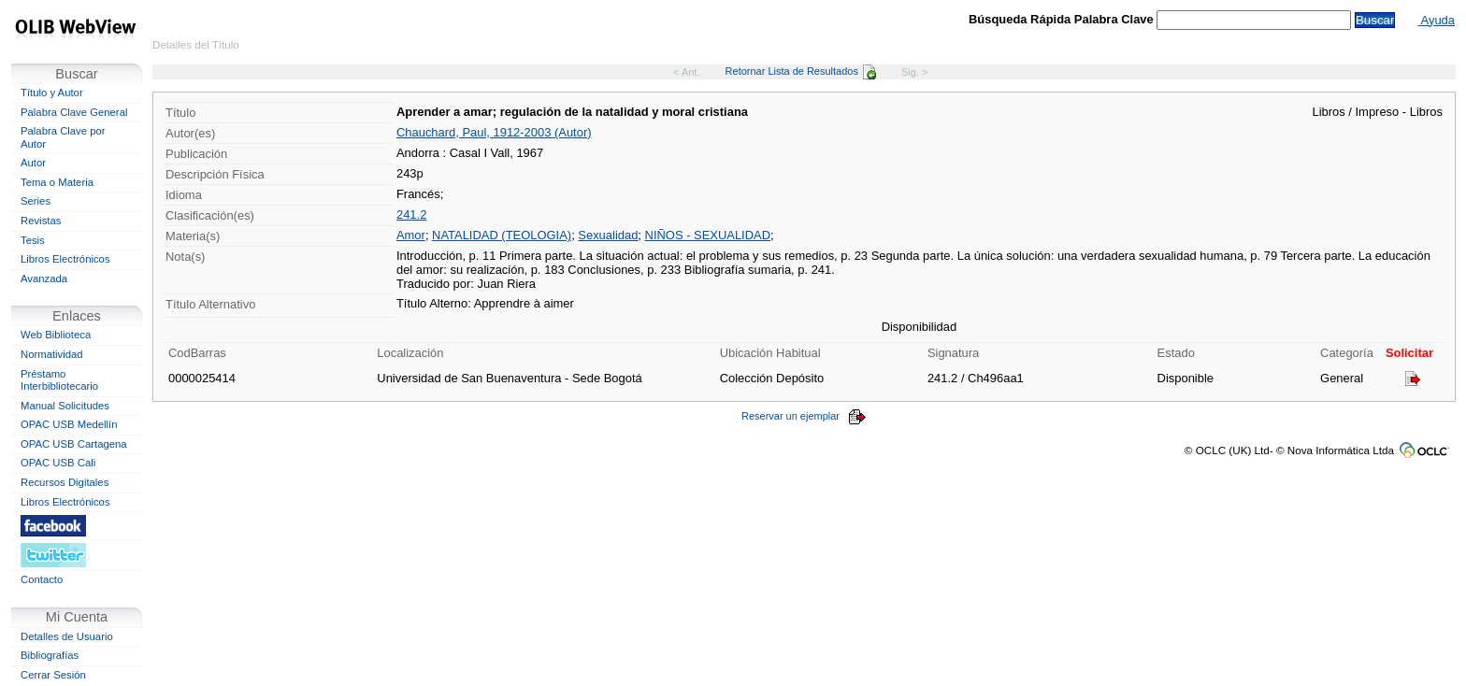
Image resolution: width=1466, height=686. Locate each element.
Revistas (41, 220)
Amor (410, 235)
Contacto (42, 579)
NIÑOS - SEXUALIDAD (707, 235)
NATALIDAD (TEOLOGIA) (501, 235)
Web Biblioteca (56, 334)
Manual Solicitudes (65, 405)
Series (35, 201)
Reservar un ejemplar (804, 416)
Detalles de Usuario (67, 636)
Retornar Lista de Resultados (801, 71)
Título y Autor (52, 92)
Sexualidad (608, 235)
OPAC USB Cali (58, 462)
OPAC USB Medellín (69, 424)
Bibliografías (50, 655)
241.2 (411, 214)
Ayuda (1436, 20)
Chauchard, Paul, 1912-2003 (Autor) (494, 132)
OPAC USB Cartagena (74, 444)
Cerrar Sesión (53, 674)
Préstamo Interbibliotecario (59, 380)
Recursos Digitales (64, 482)
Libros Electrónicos (65, 258)
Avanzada (44, 278)
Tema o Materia (57, 182)
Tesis (33, 240)
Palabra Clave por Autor (63, 137)
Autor (33, 162)
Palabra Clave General (74, 112)
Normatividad (52, 354)
